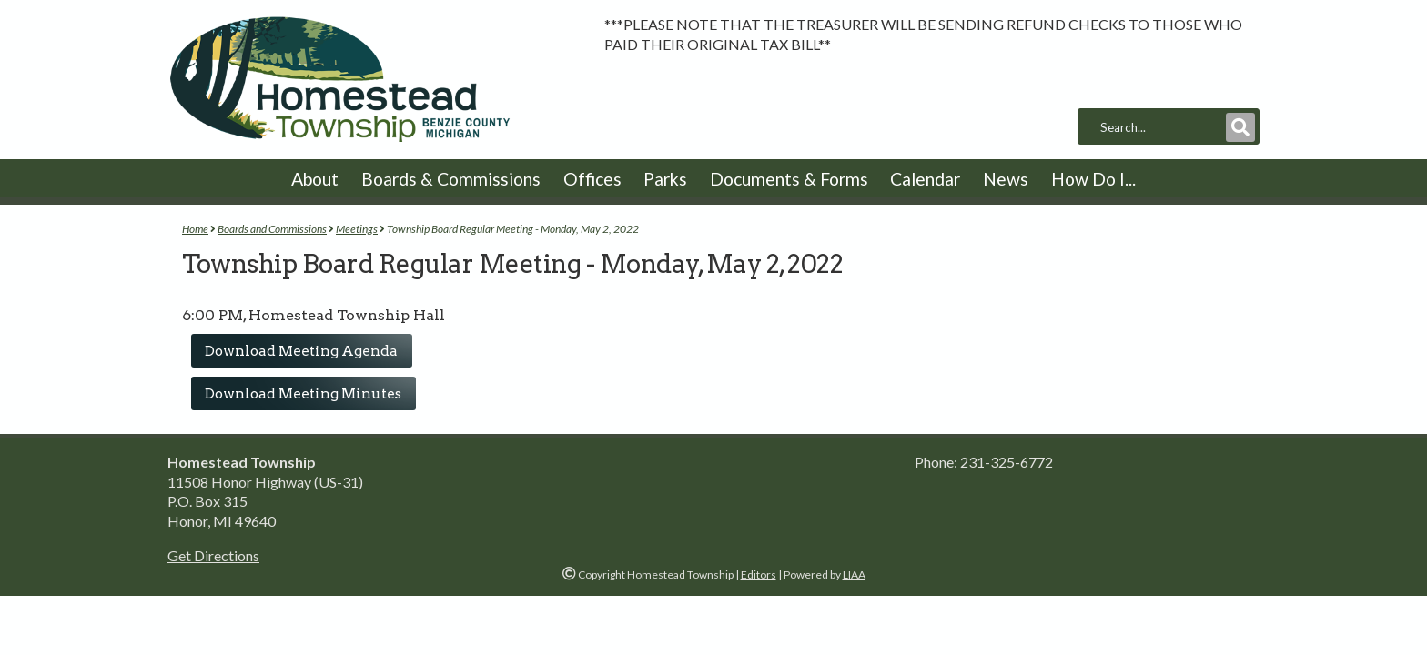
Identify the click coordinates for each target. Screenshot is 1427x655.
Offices (592, 178)
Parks (665, 178)
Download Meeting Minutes (303, 393)
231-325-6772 (1006, 461)
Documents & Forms (789, 178)
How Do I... (1093, 178)
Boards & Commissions (451, 178)
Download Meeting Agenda (301, 350)
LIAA (854, 574)
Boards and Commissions (272, 229)
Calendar (925, 178)
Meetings (357, 229)
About (315, 178)
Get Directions (213, 555)
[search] (1161, 127)
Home (195, 229)
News (1005, 178)
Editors (758, 574)
